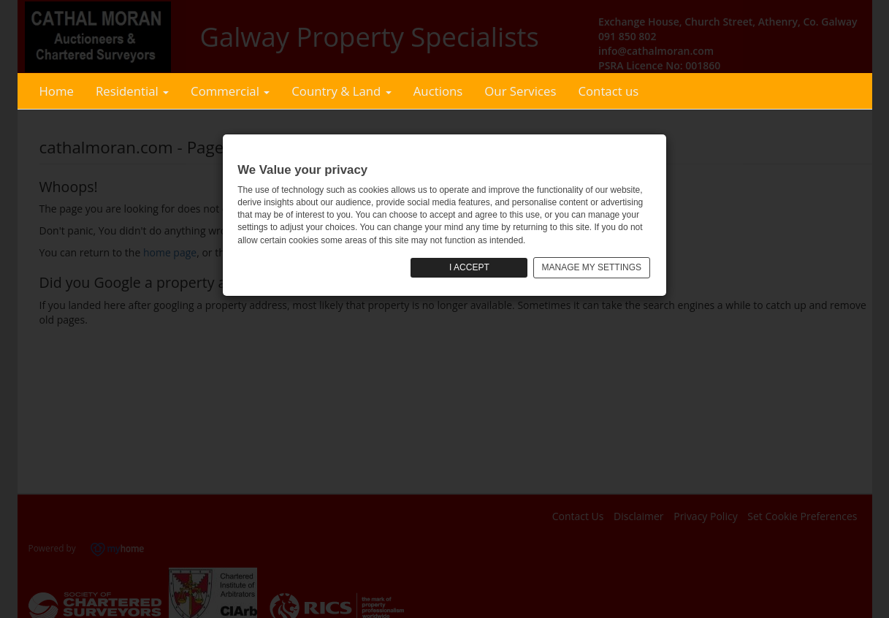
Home (56, 91)
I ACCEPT (469, 267)
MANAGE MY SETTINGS (591, 267)
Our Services (520, 91)
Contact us (608, 91)
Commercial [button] (230, 91)
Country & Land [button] (341, 91)
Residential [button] (132, 91)
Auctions (438, 91)
